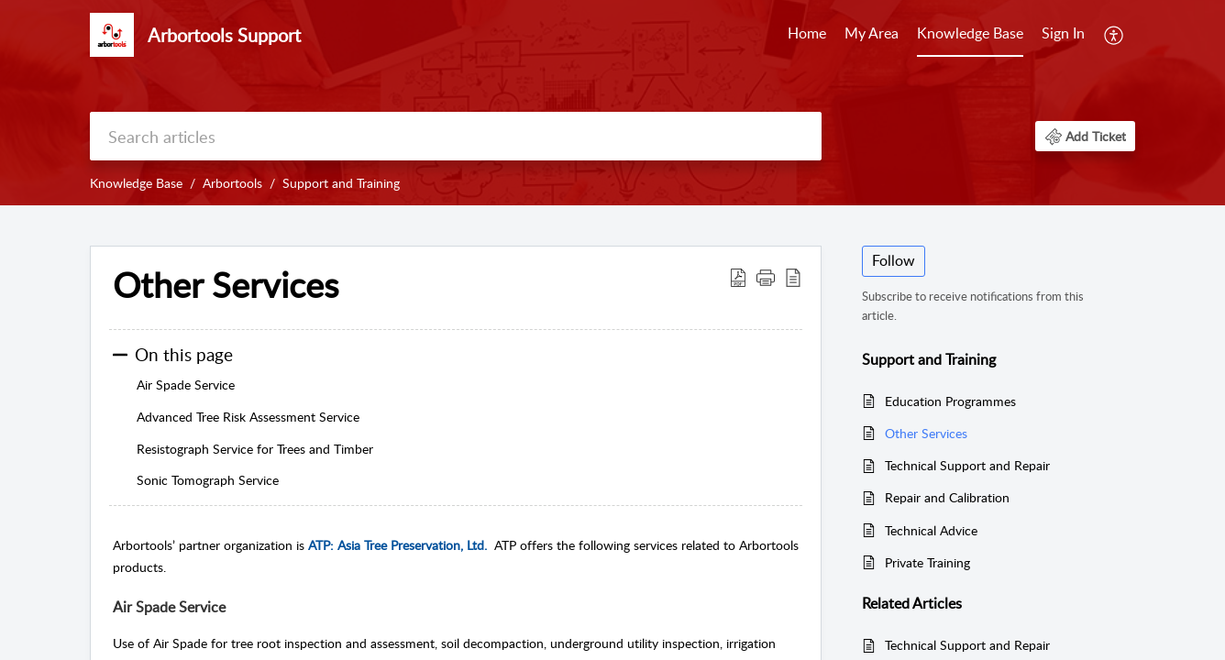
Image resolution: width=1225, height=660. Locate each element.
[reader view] (793, 277)
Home (807, 33)
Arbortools (232, 183)
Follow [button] (893, 260)
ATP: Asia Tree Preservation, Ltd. (397, 545)
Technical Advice (931, 530)
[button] (1085, 136)
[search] (456, 136)
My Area (871, 33)
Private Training (927, 562)
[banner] (612, 102)
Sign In (1063, 33)
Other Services (225, 285)
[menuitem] (1063, 35)
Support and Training (341, 183)
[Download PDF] (738, 277)
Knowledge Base (970, 33)
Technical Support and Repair (967, 465)
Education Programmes (950, 401)
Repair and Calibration (947, 497)
